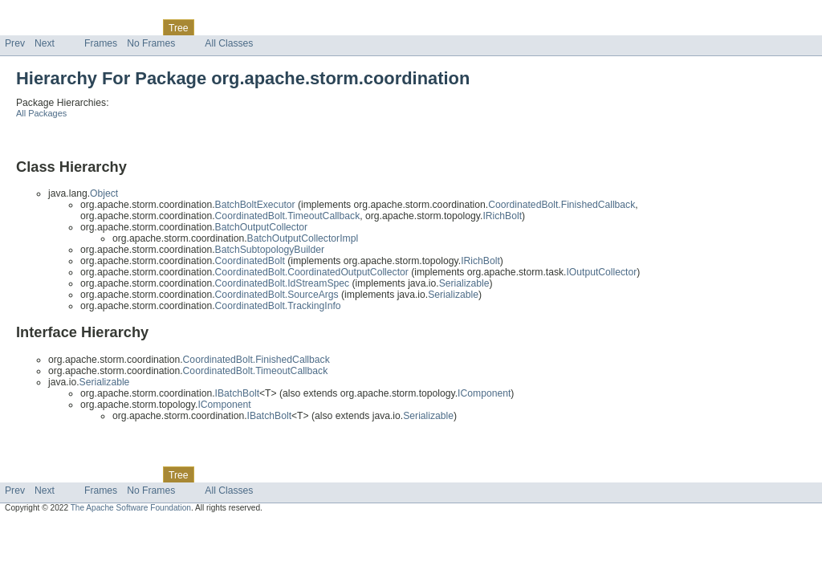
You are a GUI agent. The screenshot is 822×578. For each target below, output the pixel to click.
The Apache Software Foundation (131, 507)
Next (45, 43)
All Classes (229, 43)
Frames (100, 43)
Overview (25, 27)
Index (274, 27)
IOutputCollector (601, 272)
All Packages (41, 113)
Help (306, 27)
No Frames (151, 43)
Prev (15, 43)
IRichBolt (502, 216)
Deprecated (228, 27)
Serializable (464, 283)
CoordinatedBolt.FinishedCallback (561, 204)
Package (74, 27)
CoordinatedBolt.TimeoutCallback (287, 216)
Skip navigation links (44, 13)
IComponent (484, 393)
